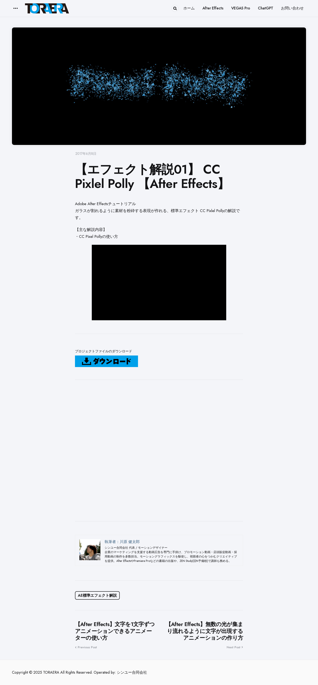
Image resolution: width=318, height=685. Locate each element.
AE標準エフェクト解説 (97, 595)
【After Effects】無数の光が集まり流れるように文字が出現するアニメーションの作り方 (204, 631)
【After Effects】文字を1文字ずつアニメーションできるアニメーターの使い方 (115, 631)
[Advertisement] (159, 450)
